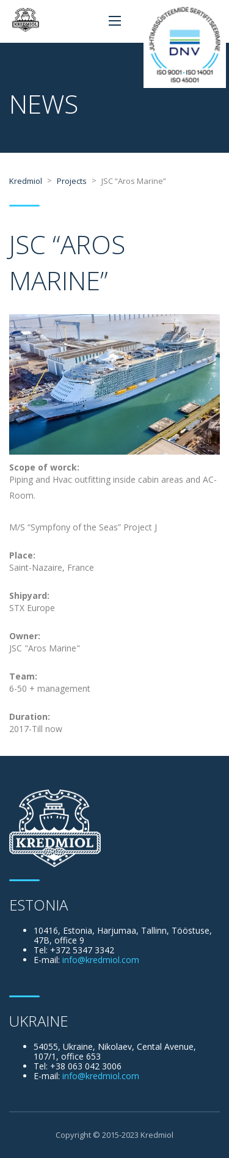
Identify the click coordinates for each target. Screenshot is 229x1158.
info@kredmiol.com (100, 960)
